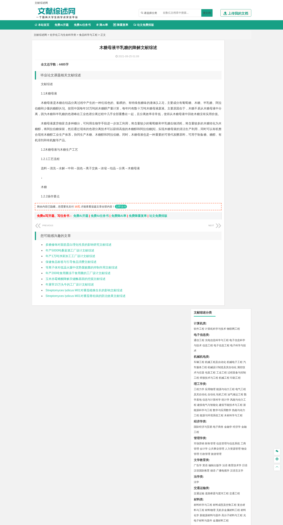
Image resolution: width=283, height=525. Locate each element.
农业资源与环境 (215, 434)
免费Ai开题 (62, 24)
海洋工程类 (201, 258)
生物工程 (213, 384)
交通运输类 (201, 219)
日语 (244, 197)
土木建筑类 (201, 275)
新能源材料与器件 (210, 246)
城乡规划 (240, 285)
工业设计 (235, 395)
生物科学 (231, 384)
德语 (213, 202)
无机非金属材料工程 (228, 241)
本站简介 (190, 485)
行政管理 (205, 185)
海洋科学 (202, 268)
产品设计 (224, 395)
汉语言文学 (236, 202)
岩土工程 (199, 280)
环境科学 (210, 329)
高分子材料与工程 (232, 246)
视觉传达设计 (202, 401)
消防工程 (238, 345)
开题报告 (200, 446)
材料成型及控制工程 (225, 236)
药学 (215, 379)
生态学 (201, 434)
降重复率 (120, 24)
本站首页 (41, 24)
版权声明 (229, 485)
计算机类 (200, 55)
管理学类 (200, 169)
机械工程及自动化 (215, 93)
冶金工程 (207, 351)
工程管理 (229, 285)
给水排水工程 (208, 295)
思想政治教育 (202, 417)
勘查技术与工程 (223, 351)
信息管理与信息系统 (228, 175)
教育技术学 (234, 197)
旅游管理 (216, 185)
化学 (222, 384)
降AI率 (102, 24)
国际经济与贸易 (203, 158)
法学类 (198, 208)
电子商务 (218, 158)
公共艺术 (211, 406)
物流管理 (210, 362)
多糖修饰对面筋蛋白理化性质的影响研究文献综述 (79, 250)
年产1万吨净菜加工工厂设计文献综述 (70, 261)
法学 (196, 213)
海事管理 (199, 263)
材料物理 (210, 241)
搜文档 (207, 12)
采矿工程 (227, 345)
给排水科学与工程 (212, 285)
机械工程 (224, 109)
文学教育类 (201, 191)
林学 (202, 429)
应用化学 (218, 374)
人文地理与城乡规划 (222, 307)
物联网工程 (233, 60)
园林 (225, 429)
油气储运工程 (235, 126)
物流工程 (199, 362)
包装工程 (210, 104)
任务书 (198, 465)
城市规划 (199, 290)
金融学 (228, 158)
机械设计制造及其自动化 (222, 98)
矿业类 (198, 340)
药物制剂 (224, 379)
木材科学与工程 (233, 147)
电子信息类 (201, 66)
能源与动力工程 (225, 120)
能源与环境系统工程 (211, 147)
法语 (225, 197)
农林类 (198, 423)
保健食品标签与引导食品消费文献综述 (71, 267)
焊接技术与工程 (209, 109)
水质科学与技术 (225, 329)
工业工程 (221, 104)
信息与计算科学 (211, 131)
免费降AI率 (118, 221)
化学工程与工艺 (203, 374)
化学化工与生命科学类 (63, 34)
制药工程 (229, 374)
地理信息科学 (202, 307)
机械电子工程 (235, 93)
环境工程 (199, 329)
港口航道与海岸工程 (217, 263)
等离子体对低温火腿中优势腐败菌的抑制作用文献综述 (82, 273)
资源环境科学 (210, 334)
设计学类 (200, 390)
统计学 (225, 131)
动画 (244, 395)
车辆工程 (199, 93)
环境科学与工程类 (206, 324)
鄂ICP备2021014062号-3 (157, 520)
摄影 (202, 406)
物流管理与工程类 (206, 357)
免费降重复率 (138, 221)
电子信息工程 (221, 77)
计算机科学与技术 (215, 60)
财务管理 (210, 175)
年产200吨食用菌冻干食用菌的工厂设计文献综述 (78, 278)
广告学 (198, 197)
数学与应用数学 (222, 141)
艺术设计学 (211, 395)
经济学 (237, 158)
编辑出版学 (215, 197)
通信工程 (199, 71)
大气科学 (205, 312)
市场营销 (199, 175)
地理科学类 (201, 302)
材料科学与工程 (203, 236)
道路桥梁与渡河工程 (217, 225)
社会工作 (215, 417)
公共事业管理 (216, 180)
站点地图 (178, 520)
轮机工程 (221, 126)
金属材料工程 (221, 252)
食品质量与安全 (203, 379)
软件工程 (199, 60)
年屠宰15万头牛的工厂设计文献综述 (70, 290)
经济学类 (200, 153)
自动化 (212, 126)
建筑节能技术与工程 (231, 136)
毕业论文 (200, 440)
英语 (205, 197)
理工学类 (200, 115)
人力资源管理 (233, 180)
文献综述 (200, 452)
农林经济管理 (214, 429)
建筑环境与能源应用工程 (230, 280)
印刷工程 (235, 109)
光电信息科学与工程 (217, 71)
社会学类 (200, 412)
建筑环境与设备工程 (217, 290)
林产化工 (242, 384)
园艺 (196, 429)
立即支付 (121, 212)
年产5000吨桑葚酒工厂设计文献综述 (70, 256)
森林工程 (233, 429)
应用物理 (210, 120)
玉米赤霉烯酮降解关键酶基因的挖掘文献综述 (76, 284)
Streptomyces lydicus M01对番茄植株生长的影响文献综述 (84, 295)
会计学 (204, 180)
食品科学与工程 (88, 34)
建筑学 (198, 285)
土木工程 (210, 280)
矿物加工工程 (202, 345)
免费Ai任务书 (82, 24)
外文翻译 (200, 459)
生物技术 (240, 374)
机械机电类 (201, 88)
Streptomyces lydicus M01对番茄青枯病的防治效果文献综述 (86, 301)
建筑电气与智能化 (207, 136)
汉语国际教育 (202, 202)
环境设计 (199, 395)
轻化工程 (202, 384)
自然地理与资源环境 (223, 312)
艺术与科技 (216, 401)
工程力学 (199, 120)
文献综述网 (40, 34)
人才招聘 (209, 485)
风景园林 (229, 401)
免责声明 (190, 491)
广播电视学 (222, 202)
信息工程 (207, 77)
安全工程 (215, 345)
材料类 (198, 231)
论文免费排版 (143, 24)
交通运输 (199, 225)
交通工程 (234, 225)
